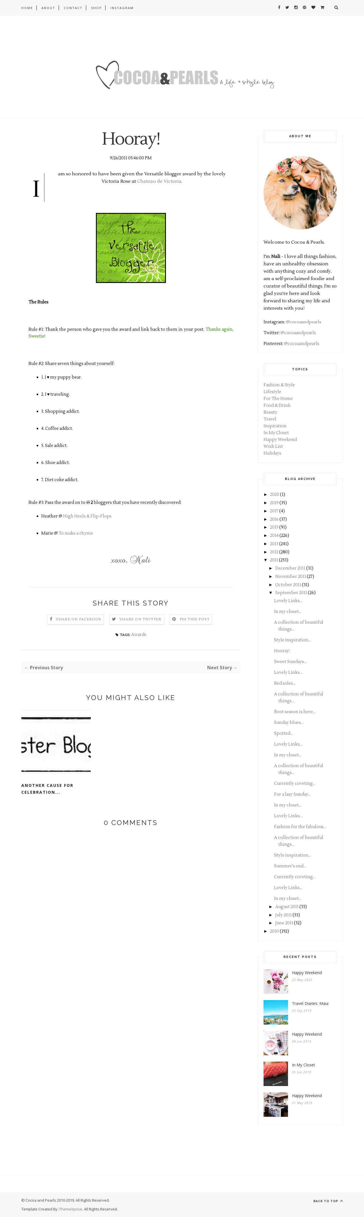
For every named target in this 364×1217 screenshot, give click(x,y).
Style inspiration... (292, 640)
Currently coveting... (294, 783)
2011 (274, 560)
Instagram (122, 8)
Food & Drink (277, 405)
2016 (274, 519)
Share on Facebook (78, 619)
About (48, 8)
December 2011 (290, 568)
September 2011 (291, 593)
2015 (274, 527)
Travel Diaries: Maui (310, 1003)
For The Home (278, 398)
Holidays (272, 453)
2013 (274, 544)
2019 (274, 503)
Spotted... (283, 733)
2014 (274, 535)
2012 (274, 552)
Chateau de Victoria (159, 181)
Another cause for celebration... (47, 789)
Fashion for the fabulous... (300, 827)
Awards (138, 634)
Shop (96, 8)
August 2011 (287, 907)
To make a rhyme (76, 533)
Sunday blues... (288, 722)
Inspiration (275, 426)
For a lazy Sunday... (292, 794)
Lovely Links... (288, 601)
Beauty (270, 412)
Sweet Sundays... (290, 661)
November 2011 (290, 576)
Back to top (328, 1201)
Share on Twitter (140, 619)
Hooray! (282, 651)
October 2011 (288, 585)
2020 (274, 494)
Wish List (273, 446)
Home (27, 8)
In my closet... (287, 611)
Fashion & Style (279, 385)
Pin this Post (195, 619)
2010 (274, 931)
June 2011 (284, 923)
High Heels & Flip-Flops (87, 516)
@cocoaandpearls (303, 322)
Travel (270, 419)
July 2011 (283, 915)
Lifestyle (272, 392)
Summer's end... (290, 866)
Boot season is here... (294, 712)
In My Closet (276, 433)
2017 (274, 511)
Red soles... (284, 683)
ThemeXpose (70, 1209)
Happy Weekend (280, 439)
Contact (73, 8)
